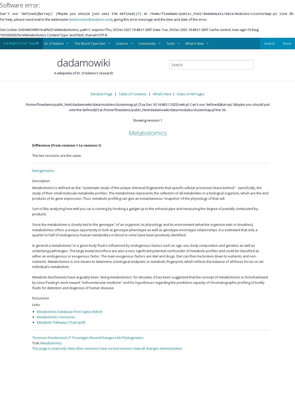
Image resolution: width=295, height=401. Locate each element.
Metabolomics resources (56, 317)
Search (269, 43)
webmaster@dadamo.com (91, 19)
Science (122, 43)
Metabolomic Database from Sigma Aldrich (70, 311)
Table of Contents (132, 94)
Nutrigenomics (43, 170)
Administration (171, 348)
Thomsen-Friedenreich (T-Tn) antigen (60, 337)
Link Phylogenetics (129, 337)
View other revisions (83, 348)
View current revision (116, 348)
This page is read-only (49, 348)
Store (287, 43)
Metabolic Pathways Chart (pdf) (61, 322)
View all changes (146, 348)
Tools (170, 43)
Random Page (101, 94)
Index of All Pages (191, 94)
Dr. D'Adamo (54, 43)
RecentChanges (102, 337)
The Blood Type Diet (89, 43)
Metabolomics (148, 133)
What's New (194, 43)
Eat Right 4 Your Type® (21, 43)
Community (147, 43)
